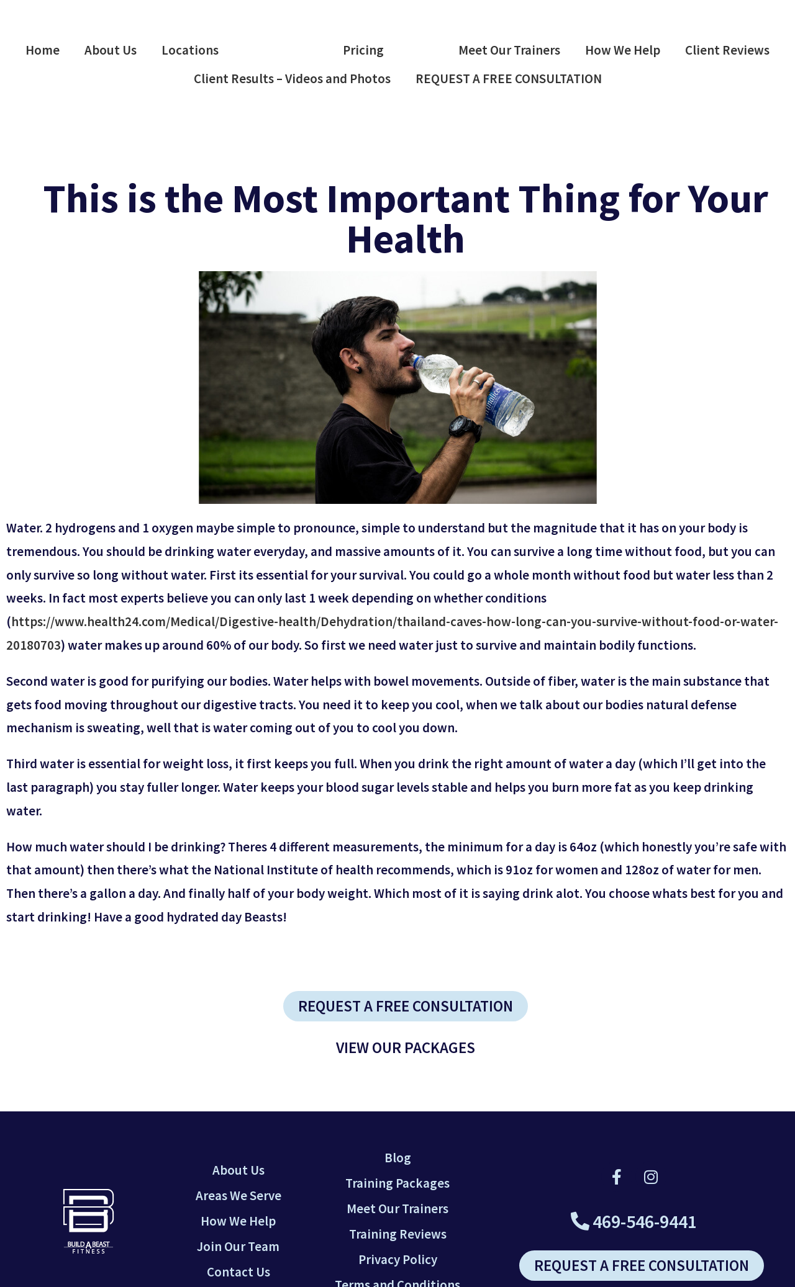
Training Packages (397, 1183)
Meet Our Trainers (509, 50)
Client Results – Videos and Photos (292, 78)
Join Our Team (238, 1246)
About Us (110, 50)
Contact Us (238, 1271)
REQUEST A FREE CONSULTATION (509, 78)
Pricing (363, 50)
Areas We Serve (238, 1195)
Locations (190, 50)
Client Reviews (727, 50)
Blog (397, 1157)
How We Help (622, 50)
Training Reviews (398, 1234)
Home (42, 50)
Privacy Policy (397, 1259)
